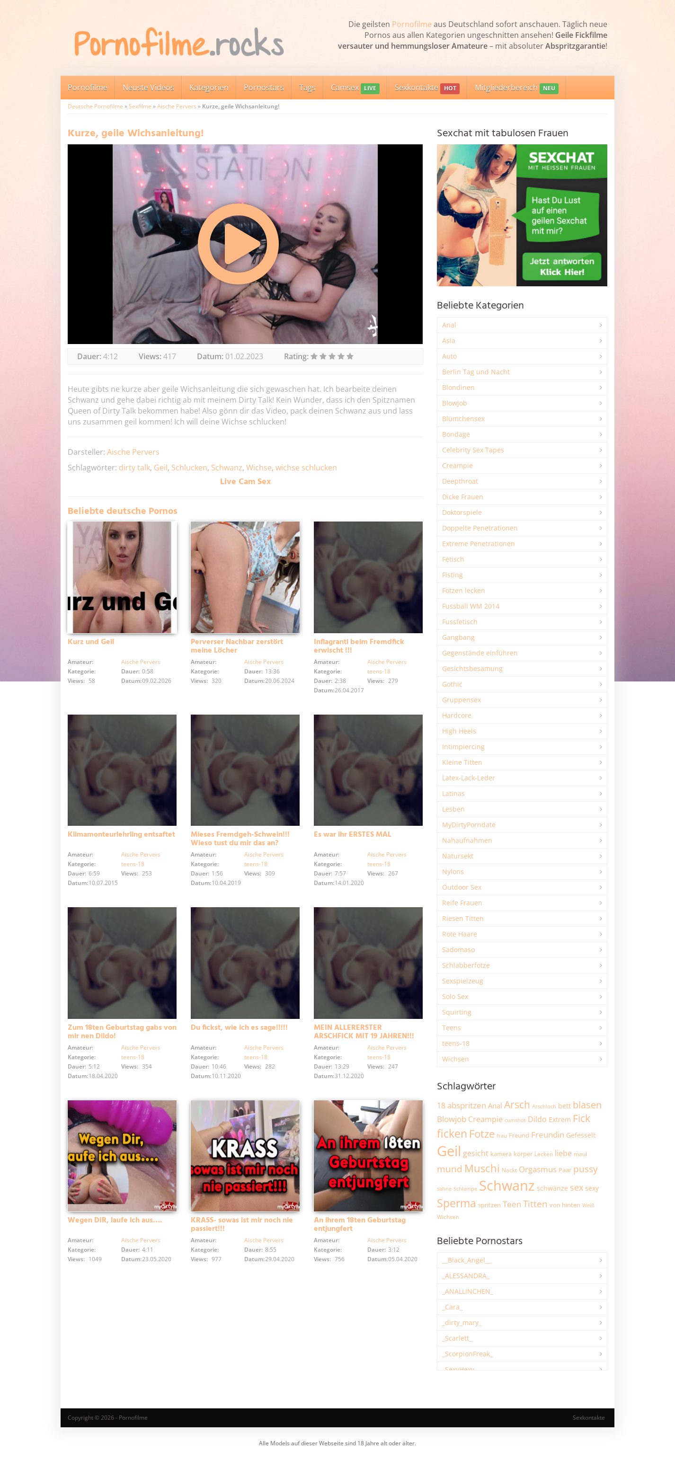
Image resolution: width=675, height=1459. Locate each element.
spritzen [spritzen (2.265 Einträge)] (489, 1205)
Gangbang (458, 637)
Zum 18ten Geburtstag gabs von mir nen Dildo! (122, 1032)
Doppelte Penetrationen (480, 527)
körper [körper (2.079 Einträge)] (523, 1154)
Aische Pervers (176, 106)
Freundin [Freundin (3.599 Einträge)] (547, 1134)
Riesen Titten (463, 918)
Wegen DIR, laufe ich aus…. (115, 1221)
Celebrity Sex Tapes (473, 449)
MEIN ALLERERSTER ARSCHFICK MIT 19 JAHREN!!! (364, 1032)
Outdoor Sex (461, 887)
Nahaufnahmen (467, 840)
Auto (449, 356)
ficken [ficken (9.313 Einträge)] (452, 1133)
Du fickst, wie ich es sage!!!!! (239, 1028)
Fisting (452, 574)
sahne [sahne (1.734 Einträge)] (444, 1188)
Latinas (453, 793)
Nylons (453, 871)
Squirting (456, 1012)
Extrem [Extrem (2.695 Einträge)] (560, 1119)
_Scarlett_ (457, 1338)
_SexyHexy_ (459, 1369)
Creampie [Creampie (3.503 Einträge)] (485, 1119)
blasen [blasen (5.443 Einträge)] (587, 1104)
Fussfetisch (460, 621)
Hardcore (456, 715)
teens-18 (379, 671)
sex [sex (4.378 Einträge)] (576, 1187)
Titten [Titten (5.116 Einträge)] (535, 1204)
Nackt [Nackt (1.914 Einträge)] (509, 1170)
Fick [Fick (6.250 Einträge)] (581, 1118)
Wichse (259, 467)
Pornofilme (412, 24)
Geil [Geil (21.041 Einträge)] (449, 1150)
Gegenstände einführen (480, 652)
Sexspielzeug (462, 980)
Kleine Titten (462, 762)
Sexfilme (140, 106)
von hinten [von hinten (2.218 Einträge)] (565, 1205)
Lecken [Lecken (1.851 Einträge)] (543, 1154)
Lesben (453, 809)
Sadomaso (458, 949)
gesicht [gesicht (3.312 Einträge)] (475, 1153)
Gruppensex (461, 699)
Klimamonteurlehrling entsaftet (121, 835)
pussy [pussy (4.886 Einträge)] (585, 1169)
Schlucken (189, 467)
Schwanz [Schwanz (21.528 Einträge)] (507, 1185)
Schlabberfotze (466, 965)
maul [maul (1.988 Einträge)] (580, 1154)
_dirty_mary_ (461, 1322)
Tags (307, 87)
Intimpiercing (463, 746)
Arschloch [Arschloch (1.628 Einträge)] (544, 1106)
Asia (448, 340)
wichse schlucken (306, 467)
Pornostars (264, 87)
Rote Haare (459, 933)
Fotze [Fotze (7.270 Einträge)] (482, 1134)
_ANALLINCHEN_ (467, 1291)
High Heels (459, 730)
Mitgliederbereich (517, 88)
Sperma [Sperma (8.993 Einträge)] (456, 1203)
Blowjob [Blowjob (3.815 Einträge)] (451, 1119)
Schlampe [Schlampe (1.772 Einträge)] (465, 1188)
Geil (161, 467)
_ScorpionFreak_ (467, 1353)
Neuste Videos (148, 87)
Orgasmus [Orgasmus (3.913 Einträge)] (538, 1169)
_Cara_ (452, 1306)
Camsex (355, 88)
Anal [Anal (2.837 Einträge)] (495, 1105)
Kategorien (209, 87)
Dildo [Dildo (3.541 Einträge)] (537, 1119)
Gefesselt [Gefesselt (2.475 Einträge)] (580, 1135)
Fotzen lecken (463, 590)
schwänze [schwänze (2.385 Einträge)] (552, 1188)
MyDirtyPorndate (469, 824)
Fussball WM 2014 (470, 605)
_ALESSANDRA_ (465, 1275)
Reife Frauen (462, 902)
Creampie (457, 465)
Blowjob (454, 402)
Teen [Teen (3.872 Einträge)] (512, 1204)
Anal (449, 324)
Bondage (456, 434)
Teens (451, 1027)
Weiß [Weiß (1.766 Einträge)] (588, 1205)
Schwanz (226, 467)
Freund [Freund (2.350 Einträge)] (519, 1135)
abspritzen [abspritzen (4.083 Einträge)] (466, 1105)
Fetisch (453, 559)
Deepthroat (460, 481)
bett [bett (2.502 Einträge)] (564, 1105)
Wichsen (455, 1058)
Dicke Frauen (462, 496)
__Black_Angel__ (466, 1260)
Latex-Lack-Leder (468, 777)
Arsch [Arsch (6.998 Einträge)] (517, 1104)
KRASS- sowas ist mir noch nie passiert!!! (242, 1225)
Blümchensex (463, 418)
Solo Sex (455, 996)
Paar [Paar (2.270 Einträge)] (565, 1170)
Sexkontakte (427, 88)
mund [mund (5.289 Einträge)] (449, 1169)
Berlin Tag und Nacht (476, 371)
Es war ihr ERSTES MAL (352, 835)
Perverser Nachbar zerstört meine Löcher (237, 646)
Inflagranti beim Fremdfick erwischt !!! (359, 646)
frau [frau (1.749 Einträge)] (502, 1135)
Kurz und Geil (91, 642)
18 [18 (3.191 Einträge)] (441, 1105)
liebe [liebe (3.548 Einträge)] (563, 1153)
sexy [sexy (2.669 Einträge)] (592, 1188)
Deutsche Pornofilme (95, 106)
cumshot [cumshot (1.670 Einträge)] (515, 1119)
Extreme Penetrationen (478, 543)
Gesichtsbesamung (472, 668)
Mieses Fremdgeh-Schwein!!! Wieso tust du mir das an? (240, 839)
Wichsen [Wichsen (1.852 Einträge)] (448, 1216)
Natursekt (457, 855)
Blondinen (458, 387)
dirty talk (134, 467)
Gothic (452, 684)
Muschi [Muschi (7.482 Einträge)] (482, 1168)
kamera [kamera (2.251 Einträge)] (501, 1154)
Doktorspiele (462, 512)
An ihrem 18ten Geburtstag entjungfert (360, 1225)
